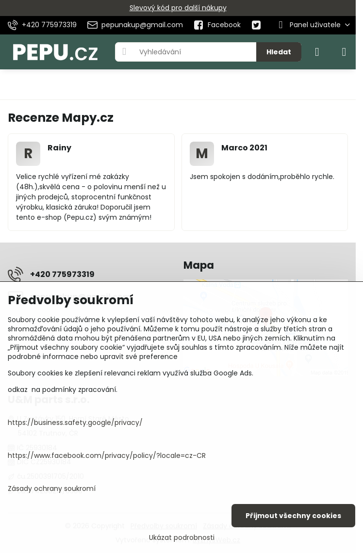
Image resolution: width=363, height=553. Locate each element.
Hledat (278, 52)
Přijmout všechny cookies (293, 515)
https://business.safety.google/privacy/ (75, 422)
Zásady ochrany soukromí (52, 488)
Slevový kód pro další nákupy (178, 8)
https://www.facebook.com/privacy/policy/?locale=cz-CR (107, 455)
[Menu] (344, 52)
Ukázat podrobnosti (181, 537)
